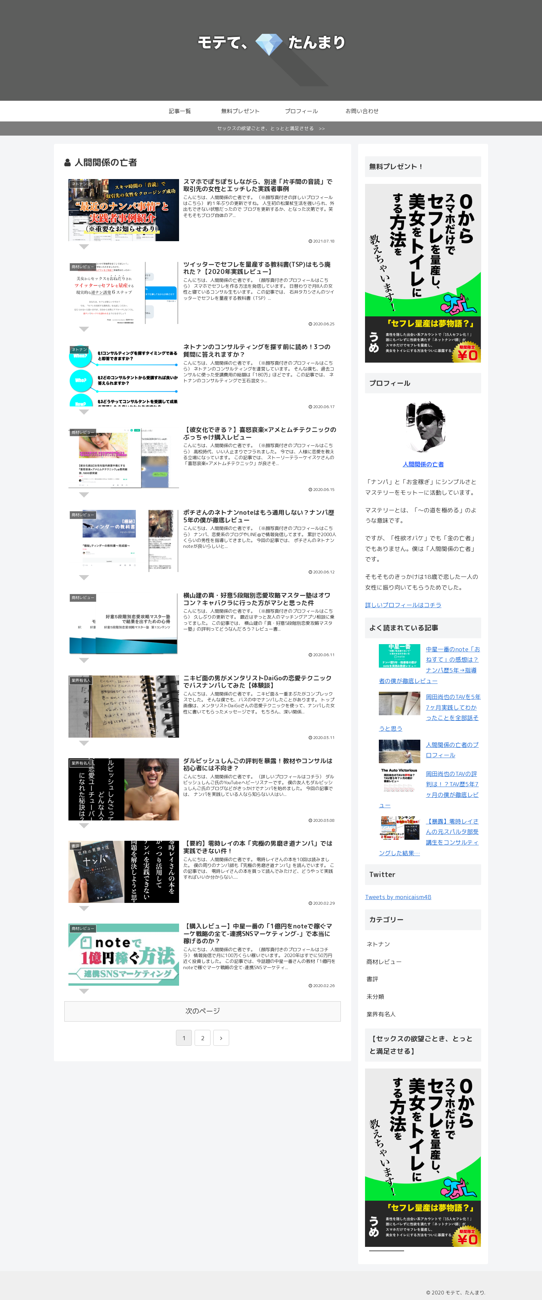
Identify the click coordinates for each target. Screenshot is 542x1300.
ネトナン (378, 944)
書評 (372, 979)
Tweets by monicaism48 (398, 897)
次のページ (202, 1014)
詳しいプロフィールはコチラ (403, 605)
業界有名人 (381, 1014)
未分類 (375, 997)
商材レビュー (384, 962)
